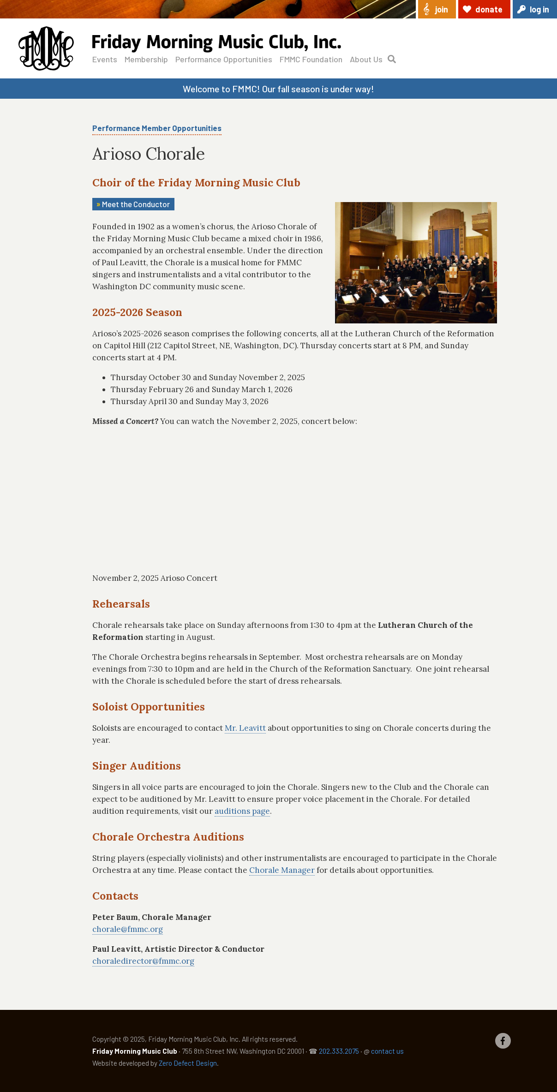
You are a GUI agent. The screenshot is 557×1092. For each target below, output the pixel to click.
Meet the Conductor (136, 204)
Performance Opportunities (223, 59)
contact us (387, 1051)
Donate (489, 9)
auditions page (242, 811)
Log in (539, 9)
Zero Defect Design (188, 1063)
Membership (146, 59)
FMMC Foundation (311, 59)
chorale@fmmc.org (127, 929)
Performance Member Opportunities (157, 127)
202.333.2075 (339, 1051)
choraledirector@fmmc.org (143, 961)
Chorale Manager (282, 870)
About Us (366, 59)
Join (441, 9)
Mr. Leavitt (245, 728)
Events (104, 59)
